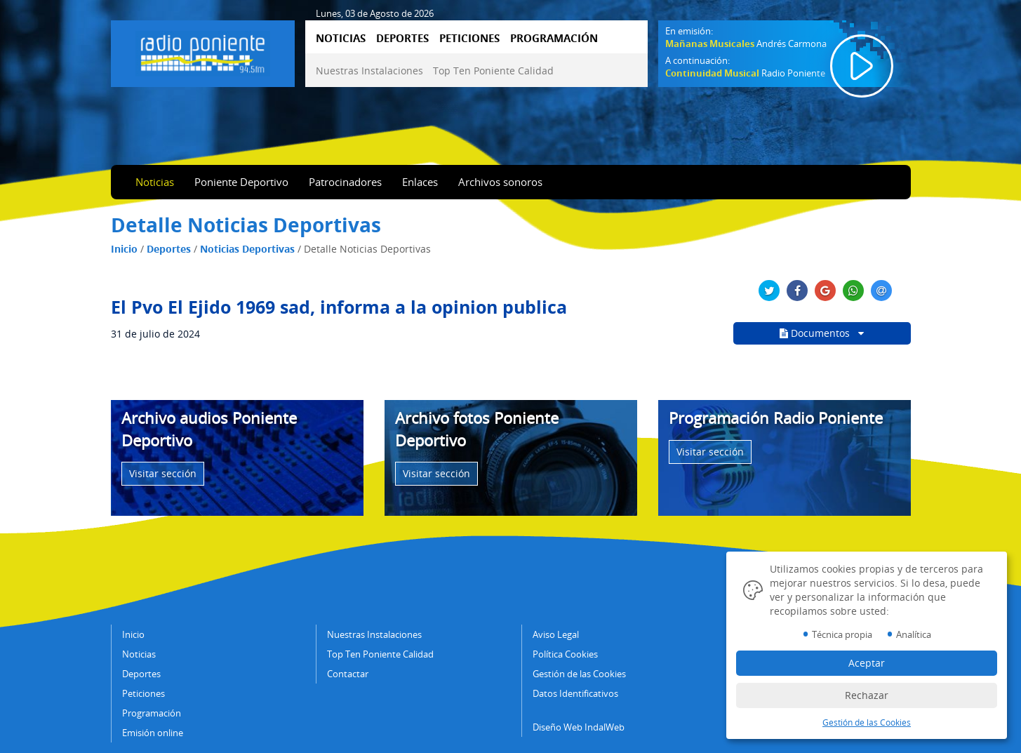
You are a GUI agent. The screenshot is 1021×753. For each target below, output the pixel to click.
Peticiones (143, 693)
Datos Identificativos (575, 693)
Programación (151, 713)
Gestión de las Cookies (579, 673)
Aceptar (866, 662)
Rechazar (866, 695)
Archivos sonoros (500, 182)
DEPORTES (402, 38)
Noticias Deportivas (247, 248)
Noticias (154, 182)
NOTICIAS (341, 38)
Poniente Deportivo (241, 182)
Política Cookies (565, 654)
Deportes (169, 248)
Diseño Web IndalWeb (579, 727)
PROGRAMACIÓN (554, 38)
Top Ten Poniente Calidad (493, 70)
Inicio (124, 248)
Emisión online (152, 732)
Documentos (822, 333)
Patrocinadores (345, 182)
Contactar (347, 673)
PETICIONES (469, 38)
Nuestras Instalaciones (369, 70)
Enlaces (420, 182)
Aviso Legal (556, 634)
